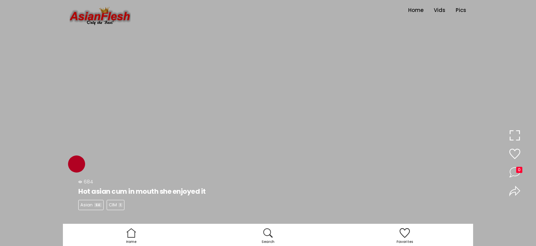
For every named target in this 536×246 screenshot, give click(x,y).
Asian (91, 205)
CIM (115, 205)
